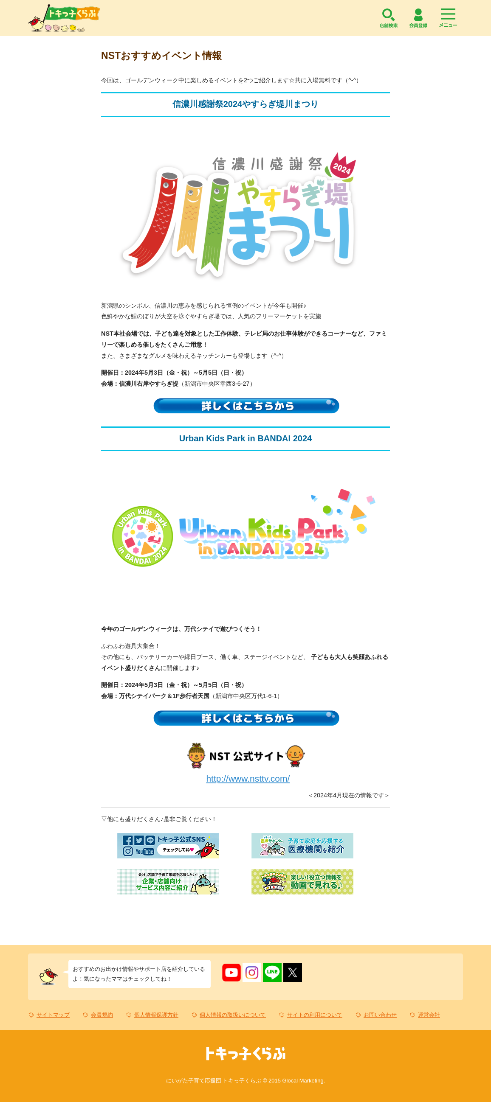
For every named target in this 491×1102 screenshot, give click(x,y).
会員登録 (418, 18)
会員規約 (102, 1015)
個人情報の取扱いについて (233, 1015)
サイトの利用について (314, 1015)
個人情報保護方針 (156, 1015)
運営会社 (429, 1015)
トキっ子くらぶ (64, 18)
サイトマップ (53, 1015)
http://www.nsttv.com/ (248, 778)
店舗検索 (389, 18)
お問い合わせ (380, 1015)
